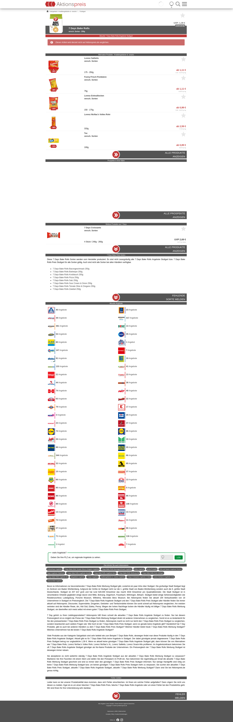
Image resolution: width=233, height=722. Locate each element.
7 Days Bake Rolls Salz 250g (65, 280)
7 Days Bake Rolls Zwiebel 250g (67, 289)
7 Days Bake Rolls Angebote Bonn (105, 573)
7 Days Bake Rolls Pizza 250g (66, 277)
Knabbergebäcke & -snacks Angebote (112, 577)
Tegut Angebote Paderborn (55, 573)
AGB (116, 711)
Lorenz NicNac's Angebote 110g (163, 577)
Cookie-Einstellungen (121, 714)
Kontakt (108, 714)
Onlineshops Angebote (54, 569)
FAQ (112, 714)
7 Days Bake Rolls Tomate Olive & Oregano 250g (74, 286)
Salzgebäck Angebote (77, 577)
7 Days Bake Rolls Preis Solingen (152, 573)
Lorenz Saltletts (119, 644)
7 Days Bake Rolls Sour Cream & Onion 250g (72, 283)
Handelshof (171, 624)
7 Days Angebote (92, 577)
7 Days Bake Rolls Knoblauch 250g (68, 274)
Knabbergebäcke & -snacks (67, 11)
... (78, 11)
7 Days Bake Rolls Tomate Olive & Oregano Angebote (81, 569)
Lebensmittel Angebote (54, 581)
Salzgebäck (53, 11)
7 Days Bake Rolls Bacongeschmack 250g (71, 269)
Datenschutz (122, 711)
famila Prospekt (152, 569)
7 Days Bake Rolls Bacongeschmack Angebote (116, 569)
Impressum (110, 711)
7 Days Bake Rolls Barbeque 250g (67, 272)
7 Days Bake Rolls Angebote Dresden (79, 573)
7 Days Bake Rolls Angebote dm (57, 577)
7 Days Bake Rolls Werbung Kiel (128, 573)
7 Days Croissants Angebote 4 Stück (139, 577)
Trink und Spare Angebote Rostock (170, 569)
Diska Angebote (139, 569)
